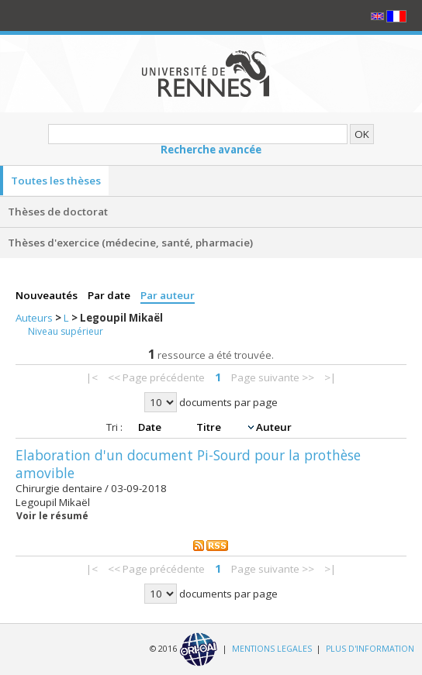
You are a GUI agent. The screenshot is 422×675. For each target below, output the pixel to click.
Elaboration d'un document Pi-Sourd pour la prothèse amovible (188, 464)
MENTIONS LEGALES (272, 648)
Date (151, 427)
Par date (110, 295)
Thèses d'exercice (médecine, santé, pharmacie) (130, 243)
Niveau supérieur (65, 331)
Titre (209, 427)
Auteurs (35, 318)
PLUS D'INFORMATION (370, 648)
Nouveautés (48, 295)
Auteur (274, 427)
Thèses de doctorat (58, 212)
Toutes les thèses (56, 181)
